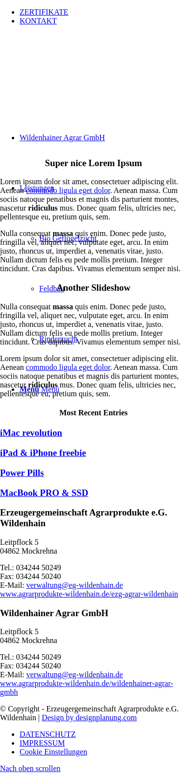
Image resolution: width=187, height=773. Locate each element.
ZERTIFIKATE (44, 12)
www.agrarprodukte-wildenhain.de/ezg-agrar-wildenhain (89, 594)
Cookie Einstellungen (53, 752)
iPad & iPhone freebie (43, 453)
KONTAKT (38, 21)
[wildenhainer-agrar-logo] (73, 79)
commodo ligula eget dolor (68, 190)
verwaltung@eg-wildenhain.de (74, 585)
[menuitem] (103, 12)
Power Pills (22, 473)
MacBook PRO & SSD (44, 493)
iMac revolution (31, 433)
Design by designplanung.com (89, 717)
